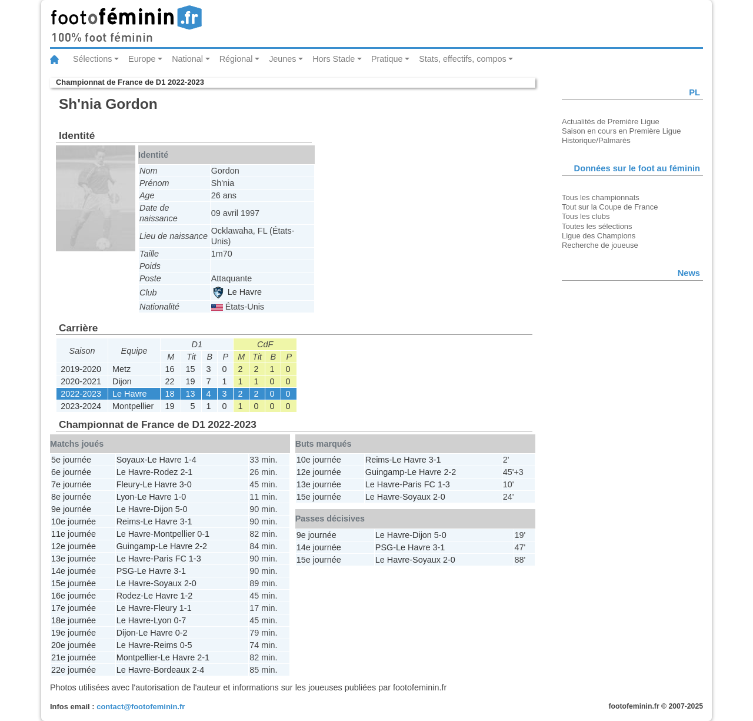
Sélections (92, 59)
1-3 (195, 558)
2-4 (198, 670)
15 (190, 369)
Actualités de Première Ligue (610, 121)
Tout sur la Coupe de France (610, 206)
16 (169, 369)
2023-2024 (81, 406)
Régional (236, 59)
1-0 (180, 496)
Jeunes (282, 59)
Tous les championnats (600, 197)
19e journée (73, 632)
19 (190, 381)
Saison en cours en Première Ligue (621, 131)
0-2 (181, 632)
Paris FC (170, 558)
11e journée (73, 534)
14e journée (73, 571)
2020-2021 (81, 381)
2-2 (201, 546)
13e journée (73, 558)
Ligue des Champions (598, 235)
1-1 (185, 608)
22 (169, 381)
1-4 (190, 459)
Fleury (128, 484)
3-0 (185, 484)
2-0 (190, 583)
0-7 (180, 620)
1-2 (186, 595)
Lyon (125, 496)
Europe (141, 59)
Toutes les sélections (597, 226)
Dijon (122, 381)
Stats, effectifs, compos (463, 59)
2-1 (186, 472)
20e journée (73, 645)
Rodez (166, 472)
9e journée (71, 509)
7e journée (71, 484)
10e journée (73, 521)
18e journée (73, 620)
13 (190, 393)
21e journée (73, 657)
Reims (128, 521)
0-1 (203, 534)
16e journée (73, 595)
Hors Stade (333, 59)
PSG (125, 571)
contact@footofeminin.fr (140, 706)
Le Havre (237, 292)
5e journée (71, 459)
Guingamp (135, 546)
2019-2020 (81, 369)
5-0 (181, 509)
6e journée (71, 472)
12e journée (73, 546)
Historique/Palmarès (596, 140)
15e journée (73, 583)
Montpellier (133, 406)
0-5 (186, 645)
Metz (121, 369)
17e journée (73, 608)
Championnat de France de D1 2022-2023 (130, 82)
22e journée (73, 670)
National (187, 59)
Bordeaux (172, 670)
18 (169, 393)
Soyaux (130, 459)
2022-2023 (81, 393)
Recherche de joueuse (600, 245)
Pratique (387, 59)
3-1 (186, 521)
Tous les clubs (585, 216)
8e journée (71, 496)
